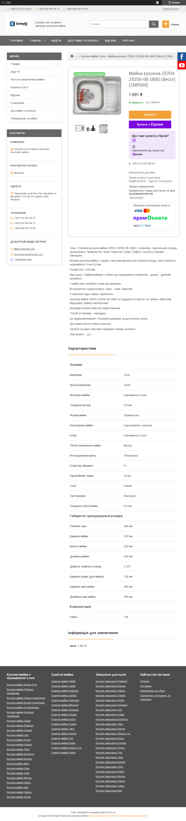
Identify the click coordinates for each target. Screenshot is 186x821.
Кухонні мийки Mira (18, 763)
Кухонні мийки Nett (17, 787)
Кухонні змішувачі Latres (110, 785)
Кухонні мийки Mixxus (19, 777)
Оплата (144, 681)
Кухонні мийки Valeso (19, 792)
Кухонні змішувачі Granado (112, 705)
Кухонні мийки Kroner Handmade (25, 702)
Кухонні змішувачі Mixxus (110, 776)
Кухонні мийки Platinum (20, 725)
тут (89, 334)
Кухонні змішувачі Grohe (110, 700)
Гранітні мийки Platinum (64, 690)
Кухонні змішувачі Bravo (110, 738)
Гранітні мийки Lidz (62, 738)
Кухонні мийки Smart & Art (22, 684)
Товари (35, 40)
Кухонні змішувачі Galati (110, 714)
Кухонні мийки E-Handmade (23, 707)
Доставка (145, 686)
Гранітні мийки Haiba (63, 752)
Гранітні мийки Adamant (65, 700)
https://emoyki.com (24, 248)
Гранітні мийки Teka (62, 728)
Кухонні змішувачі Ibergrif (110, 762)
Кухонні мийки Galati (19, 720)
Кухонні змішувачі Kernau (110, 728)
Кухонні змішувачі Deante (110, 686)
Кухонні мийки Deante (19, 730)
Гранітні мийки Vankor (64, 695)
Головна (16, 40)
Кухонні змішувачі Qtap (109, 757)
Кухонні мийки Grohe (19, 739)
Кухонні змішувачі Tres (109, 752)
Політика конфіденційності (133, 816)
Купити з (150, 124)
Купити (150, 114)
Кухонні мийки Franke (19, 744)
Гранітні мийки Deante (64, 714)
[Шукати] (153, 24)
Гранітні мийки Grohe (63, 719)
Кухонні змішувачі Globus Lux (113, 733)
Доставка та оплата (83, 40)
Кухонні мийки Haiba (19, 782)
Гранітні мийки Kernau (63, 733)
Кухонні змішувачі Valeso (110, 690)
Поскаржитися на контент (103, 816)
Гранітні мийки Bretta (63, 743)
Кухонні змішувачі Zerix (109, 766)
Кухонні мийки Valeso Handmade (26, 698)
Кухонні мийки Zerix (93, 56)
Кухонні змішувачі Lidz (109, 709)
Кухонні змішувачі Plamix (110, 781)
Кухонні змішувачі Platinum (111, 681)
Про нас (129, 40)
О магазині (17, 102)
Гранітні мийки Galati (63, 686)
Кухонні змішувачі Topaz (110, 747)
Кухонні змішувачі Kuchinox (112, 719)
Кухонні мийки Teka (18, 749)
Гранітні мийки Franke (63, 724)
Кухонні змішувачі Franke (110, 695)
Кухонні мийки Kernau (19, 758)
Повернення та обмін (24, 118)
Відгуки (110, 40)
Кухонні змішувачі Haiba (110, 771)
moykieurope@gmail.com (28, 254)
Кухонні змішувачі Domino (111, 743)
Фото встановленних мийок (28, 79)
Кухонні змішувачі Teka (109, 724)
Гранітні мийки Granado (65, 709)
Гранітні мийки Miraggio (65, 705)
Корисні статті (19, 87)
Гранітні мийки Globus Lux (66, 747)
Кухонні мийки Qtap (18, 768)
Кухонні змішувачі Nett (109, 790)
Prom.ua (110, 812)
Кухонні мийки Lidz (18, 735)
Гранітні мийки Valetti (63, 681)
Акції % (56, 40)
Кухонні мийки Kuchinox (20, 754)
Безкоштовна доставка (142, 172)
